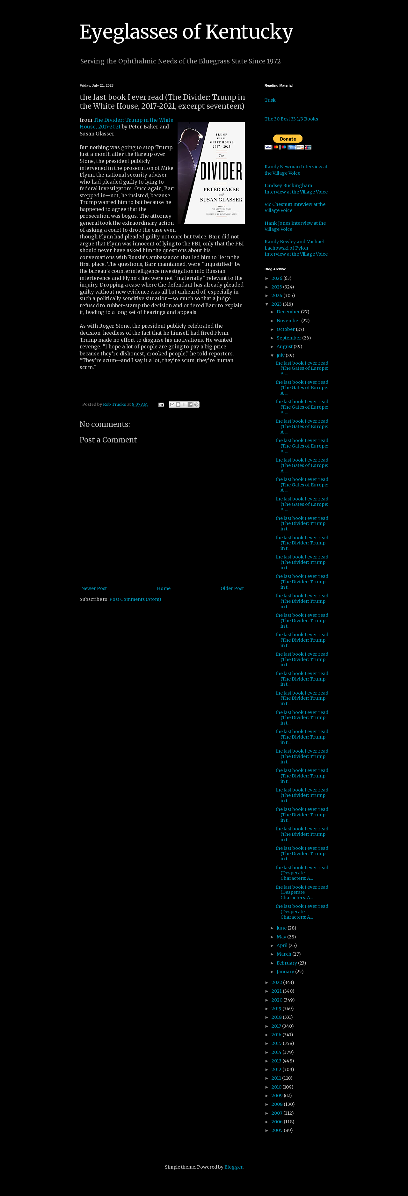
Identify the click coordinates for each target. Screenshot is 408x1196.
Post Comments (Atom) (135, 599)
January (286, 971)
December (289, 312)
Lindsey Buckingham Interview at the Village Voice (296, 189)
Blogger (233, 1167)
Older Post (232, 588)
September (289, 338)
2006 (278, 1122)
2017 (277, 1026)
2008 (278, 1104)
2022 (277, 982)
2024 (277, 295)
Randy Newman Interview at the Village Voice (296, 170)
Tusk (270, 100)
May (282, 937)
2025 (277, 287)
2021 (277, 991)
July (281, 355)
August (285, 346)
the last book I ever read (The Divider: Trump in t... (302, 523)
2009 (278, 1095)
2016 (277, 1035)
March (284, 954)
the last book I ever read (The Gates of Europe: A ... (302, 368)
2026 (277, 278)
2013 (277, 1061)
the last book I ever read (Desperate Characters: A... (302, 873)
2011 (277, 1078)
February (287, 963)
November (289, 321)
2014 (277, 1052)
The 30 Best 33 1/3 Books (291, 119)
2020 (277, 1000)
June (282, 928)
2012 (277, 1069)
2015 (277, 1043)
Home (164, 588)
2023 (277, 304)
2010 (277, 1087)
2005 (278, 1130)
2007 (277, 1113)
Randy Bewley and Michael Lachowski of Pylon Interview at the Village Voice (296, 248)
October (286, 329)
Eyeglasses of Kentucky (187, 32)
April (282, 945)
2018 (277, 1017)
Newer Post (94, 588)
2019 (277, 1008)
